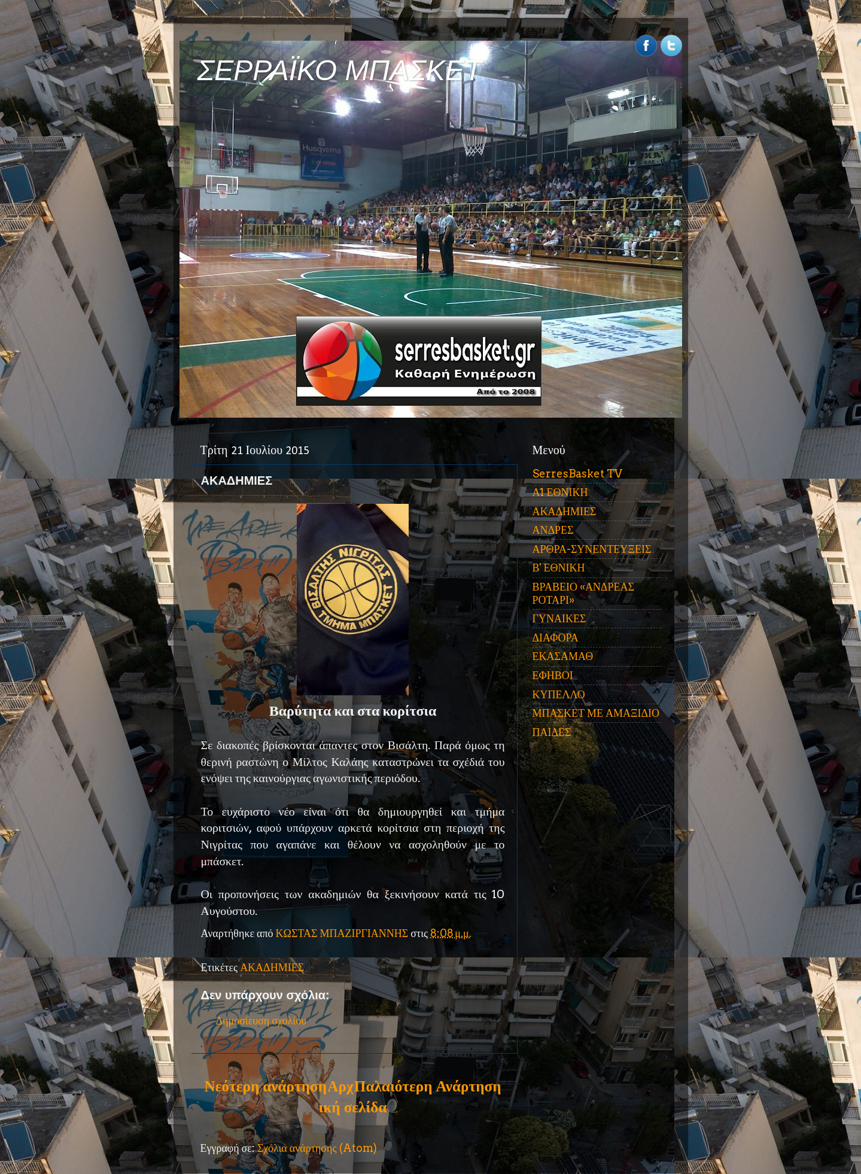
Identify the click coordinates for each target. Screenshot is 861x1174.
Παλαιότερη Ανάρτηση (427, 1086)
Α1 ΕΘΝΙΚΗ (560, 492)
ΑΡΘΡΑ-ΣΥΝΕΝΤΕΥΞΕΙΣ (592, 549)
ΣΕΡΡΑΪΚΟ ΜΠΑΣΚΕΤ (339, 70)
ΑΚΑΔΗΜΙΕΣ (272, 967)
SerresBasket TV (577, 473)
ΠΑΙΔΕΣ (552, 732)
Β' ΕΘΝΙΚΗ (559, 567)
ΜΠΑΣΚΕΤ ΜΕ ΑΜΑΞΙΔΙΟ (596, 713)
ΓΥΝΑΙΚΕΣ (559, 618)
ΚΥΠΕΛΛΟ (559, 694)
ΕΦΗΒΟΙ (553, 675)
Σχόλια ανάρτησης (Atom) (317, 1148)
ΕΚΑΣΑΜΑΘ (563, 656)
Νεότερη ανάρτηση (266, 1086)
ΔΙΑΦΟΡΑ (556, 637)
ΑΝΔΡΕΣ (553, 530)
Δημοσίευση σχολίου (261, 1020)
